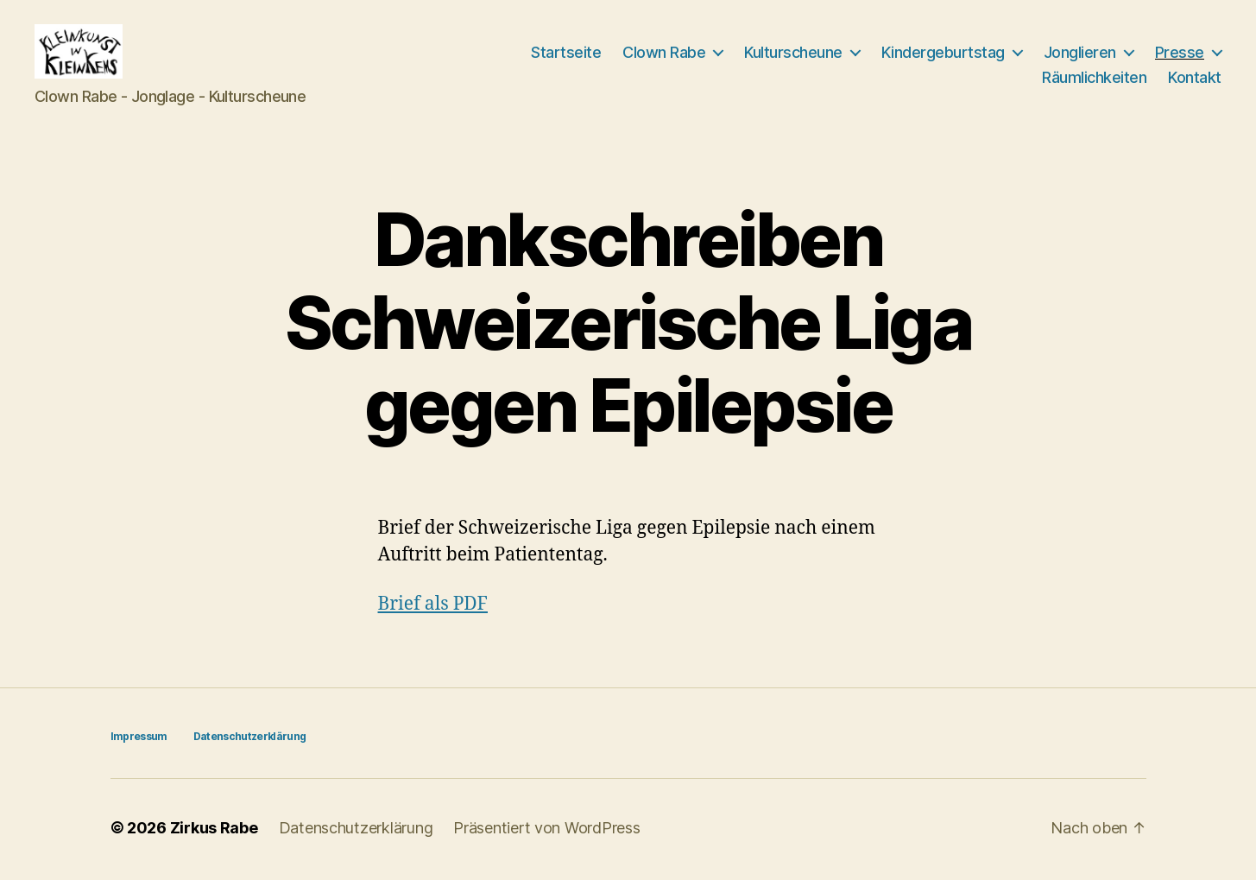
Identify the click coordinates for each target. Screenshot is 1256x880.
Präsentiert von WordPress (546, 831)
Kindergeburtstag (943, 53)
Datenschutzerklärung (249, 739)
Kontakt (1194, 79)
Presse (1179, 53)
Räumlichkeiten (1094, 79)
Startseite (566, 53)
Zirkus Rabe (214, 831)
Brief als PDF (433, 607)
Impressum (138, 739)
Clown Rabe (663, 53)
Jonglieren (1080, 53)
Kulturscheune (793, 53)
